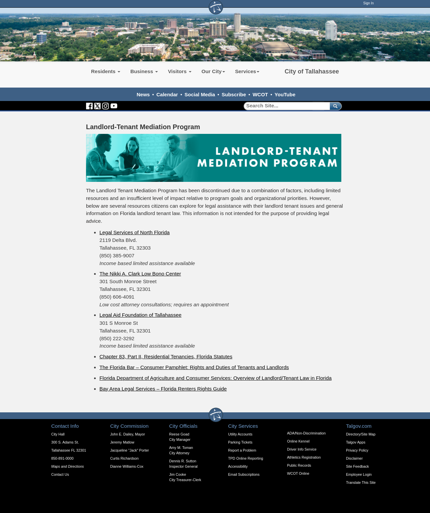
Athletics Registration (304, 457)
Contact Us (60, 474)
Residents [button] (105, 71)
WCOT (260, 94)
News (143, 94)
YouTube (284, 94)
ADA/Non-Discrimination (306, 433)
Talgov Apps (355, 442)
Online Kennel (298, 441)
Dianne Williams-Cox (126, 466)
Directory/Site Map (361, 434)
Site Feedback (357, 466)
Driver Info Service (302, 449)
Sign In (368, 3)
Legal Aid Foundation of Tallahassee (140, 315)
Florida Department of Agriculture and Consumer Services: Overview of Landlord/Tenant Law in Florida (215, 378)
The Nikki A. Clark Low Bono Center (140, 273)
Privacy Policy (357, 450)
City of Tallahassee (312, 71)
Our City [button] (213, 71)
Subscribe (234, 94)
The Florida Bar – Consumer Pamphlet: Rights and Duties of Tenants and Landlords (194, 367)
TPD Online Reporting (245, 458)
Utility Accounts (240, 434)
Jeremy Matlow (122, 442)
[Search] (284, 106)
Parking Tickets (240, 442)
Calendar (167, 94)
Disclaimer (354, 458)
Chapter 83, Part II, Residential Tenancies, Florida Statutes (165, 356)
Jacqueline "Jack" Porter (129, 450)
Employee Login (359, 474)
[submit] (334, 106)
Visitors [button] (179, 71)
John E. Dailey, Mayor (127, 434)
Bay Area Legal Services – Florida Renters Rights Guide (163, 389)
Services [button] (247, 71)
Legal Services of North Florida (134, 232)
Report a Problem (242, 450)
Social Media (199, 94)
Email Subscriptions (244, 474)
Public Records (299, 465)
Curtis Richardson (124, 458)
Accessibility (238, 466)
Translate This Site (361, 482)
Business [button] (144, 71)
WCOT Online (298, 473)
